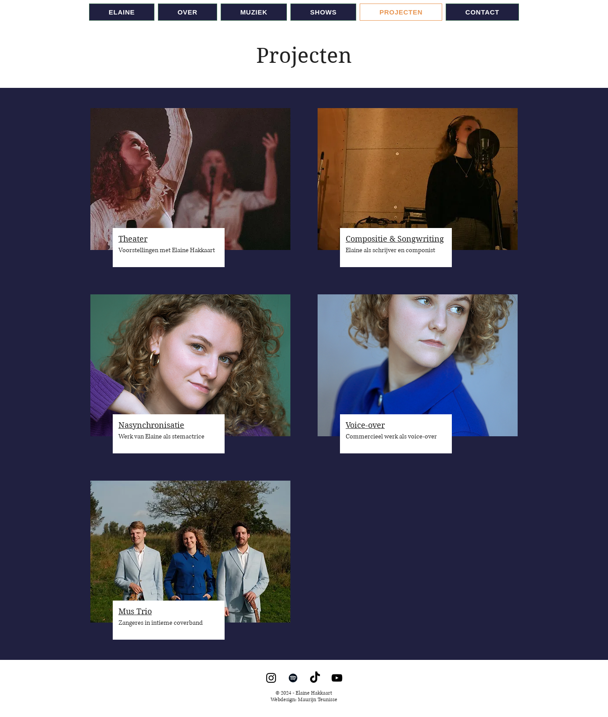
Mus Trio (135, 611)
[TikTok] (315, 677)
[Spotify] (293, 677)
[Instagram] (271, 677)
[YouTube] (336, 677)
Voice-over (365, 425)
